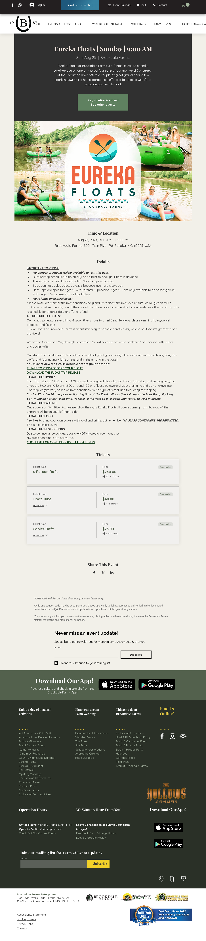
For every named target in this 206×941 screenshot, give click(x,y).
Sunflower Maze (29, 790)
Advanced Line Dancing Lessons (39, 737)
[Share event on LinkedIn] (112, 572)
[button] (185, 5)
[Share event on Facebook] (94, 572)
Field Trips (122, 761)
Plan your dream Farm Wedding (87, 711)
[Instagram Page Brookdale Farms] (20, 5)
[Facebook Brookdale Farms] (12, 5)
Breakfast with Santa (32, 745)
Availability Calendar (88, 753)
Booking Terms (26, 919)
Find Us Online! (167, 711)
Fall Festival (26, 770)
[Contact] (161, 5)
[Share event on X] (103, 572)
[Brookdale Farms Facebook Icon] (162, 736)
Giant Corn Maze (29, 782)
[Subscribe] (98, 864)
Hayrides (121, 753)
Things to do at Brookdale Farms (128, 711)
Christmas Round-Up (32, 753)
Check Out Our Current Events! (38, 833)
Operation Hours (33, 809)
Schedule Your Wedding (90, 749)
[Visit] (142, 5)
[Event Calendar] (120, 5)
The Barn (81, 741)
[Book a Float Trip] (80, 5)
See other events (103, 104)
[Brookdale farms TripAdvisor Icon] (183, 736)
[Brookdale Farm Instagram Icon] (172, 736)
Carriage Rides (125, 757)
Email (58, 647)
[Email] (85, 654)
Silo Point (81, 745)
